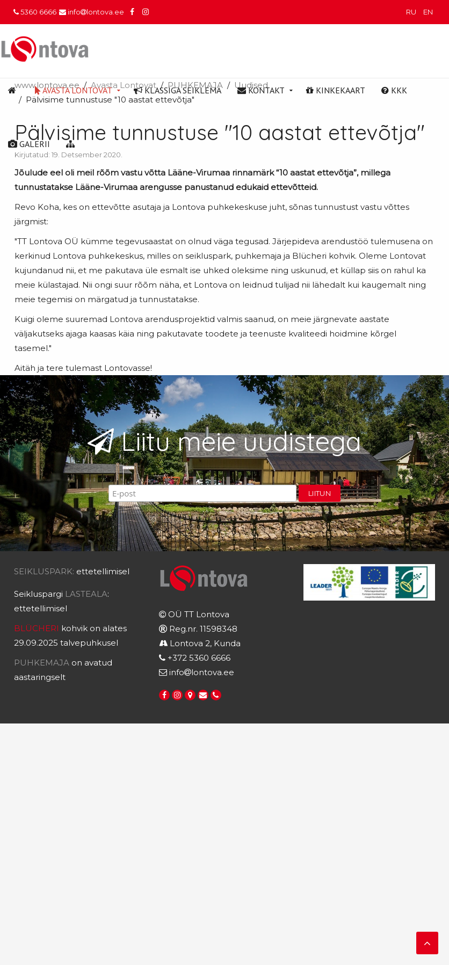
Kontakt (261, 90)
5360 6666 (34, 12)
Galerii (29, 143)
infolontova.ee (91, 12)
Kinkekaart (335, 90)
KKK (394, 90)
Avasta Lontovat (73, 90)
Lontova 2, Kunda (205, 643)
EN (428, 12)
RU (412, 12)
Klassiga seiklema (177, 90)
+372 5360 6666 (199, 658)
